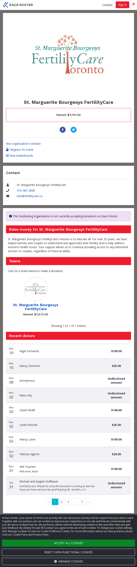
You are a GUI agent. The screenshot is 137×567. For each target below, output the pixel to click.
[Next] (88, 501)
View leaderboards (19, 155)
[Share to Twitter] (74, 130)
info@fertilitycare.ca (29, 196)
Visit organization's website (23, 143)
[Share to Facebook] (63, 130)
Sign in (122, 5)
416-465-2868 (26, 190)
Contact (107, 5)
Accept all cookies (68, 543)
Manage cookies (68, 561)
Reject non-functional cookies (68, 552)
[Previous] (49, 501)
